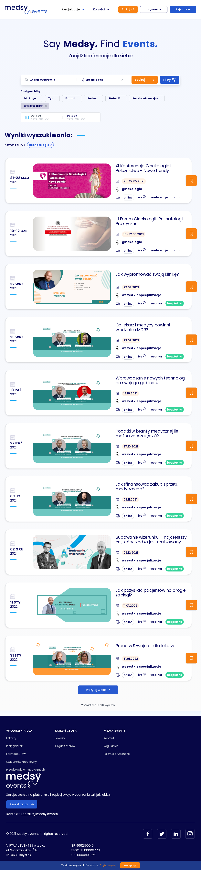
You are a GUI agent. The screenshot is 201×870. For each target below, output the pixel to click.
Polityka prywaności (117, 754)
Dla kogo (30, 98)
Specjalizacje (92, 80)
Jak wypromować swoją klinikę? (147, 274)
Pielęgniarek (14, 746)
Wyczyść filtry (33, 105)
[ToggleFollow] (191, 180)
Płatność (114, 98)
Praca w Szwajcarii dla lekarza (146, 645)
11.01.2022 (130, 606)
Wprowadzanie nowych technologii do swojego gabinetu (151, 380)
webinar (156, 303)
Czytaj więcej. (108, 865)
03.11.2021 (130, 500)
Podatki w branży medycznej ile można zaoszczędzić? (147, 433)
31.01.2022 (130, 659)
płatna (178, 197)
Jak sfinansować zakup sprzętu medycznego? (147, 486)
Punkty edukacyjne (145, 98)
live (141, 197)
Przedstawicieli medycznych (25, 770)
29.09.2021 (131, 340)
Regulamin (111, 746)
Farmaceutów (16, 754)
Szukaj (128, 9)
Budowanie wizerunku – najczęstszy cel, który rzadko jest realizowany (151, 539)
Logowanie (154, 9)
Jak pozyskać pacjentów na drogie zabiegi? (151, 592)
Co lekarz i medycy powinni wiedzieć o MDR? (143, 327)
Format (70, 98)
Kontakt (109, 738)
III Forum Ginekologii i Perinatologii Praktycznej (149, 221)
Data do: (72, 115)
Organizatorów (65, 746)
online (128, 197)
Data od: (36, 115)
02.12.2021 (130, 553)
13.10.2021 (130, 393)
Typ (50, 98)
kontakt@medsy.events (39, 814)
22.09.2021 (131, 287)
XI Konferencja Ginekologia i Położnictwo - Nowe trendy (143, 168)
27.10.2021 (130, 446)
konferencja (159, 197)
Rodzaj (92, 98)
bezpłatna (174, 303)
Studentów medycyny (21, 762)
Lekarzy (11, 738)
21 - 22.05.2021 (133, 181)
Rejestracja (183, 9)
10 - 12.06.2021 (133, 234)
